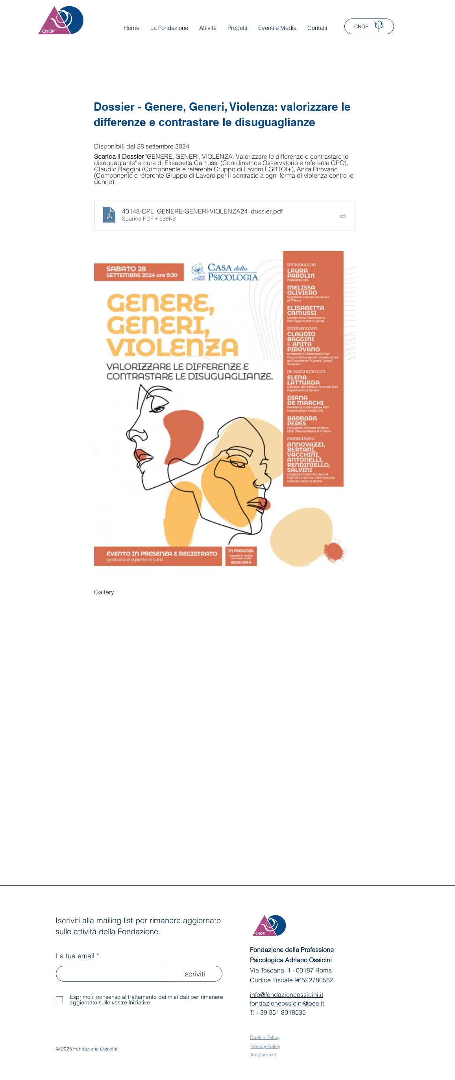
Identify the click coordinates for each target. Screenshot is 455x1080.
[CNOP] (369, 26)
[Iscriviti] (194, 974)
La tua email (75, 955)
